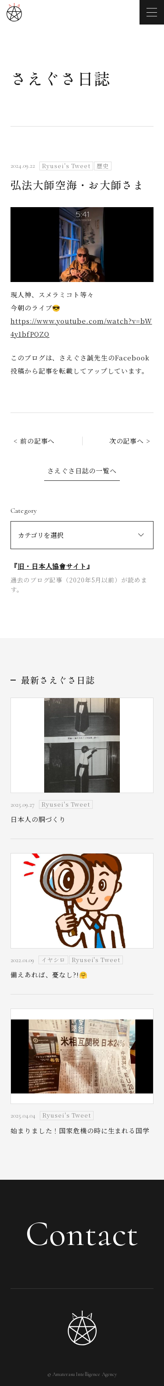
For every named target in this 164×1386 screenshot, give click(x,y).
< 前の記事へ (34, 440)
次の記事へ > (129, 440)
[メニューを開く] (152, 12)
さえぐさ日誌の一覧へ (82, 470)
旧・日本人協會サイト (52, 566)
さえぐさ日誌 (60, 78)
